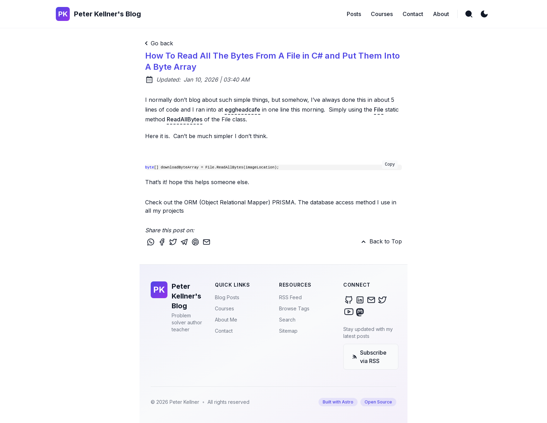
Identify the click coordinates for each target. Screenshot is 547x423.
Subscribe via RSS (369, 356)
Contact (224, 331)
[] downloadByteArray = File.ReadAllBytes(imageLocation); (271, 167)
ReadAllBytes (184, 119)
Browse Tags (294, 308)
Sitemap (288, 331)
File (378, 109)
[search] (469, 14)
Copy (390, 164)
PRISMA (283, 202)
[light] (484, 14)
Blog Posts (227, 297)
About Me (226, 320)
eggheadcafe (242, 109)
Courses (224, 308)
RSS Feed (290, 297)
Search (287, 320)
